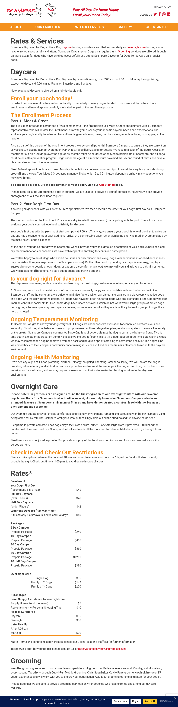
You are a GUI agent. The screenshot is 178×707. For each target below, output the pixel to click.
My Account (162, 7)
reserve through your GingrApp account (102, 649)
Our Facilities (47, 27)
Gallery (124, 27)
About (16, 27)
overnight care (137, 47)
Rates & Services (89, 27)
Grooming (124, 51)
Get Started (157, 27)
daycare (67, 47)
